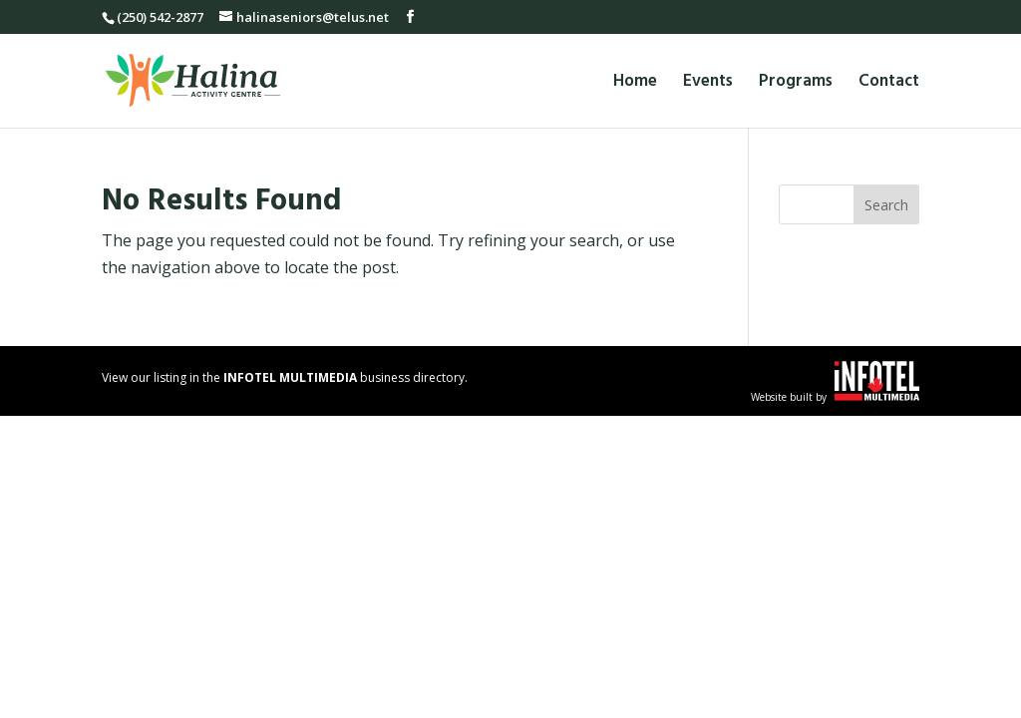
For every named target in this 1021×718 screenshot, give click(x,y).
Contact (888, 84)
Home (635, 84)
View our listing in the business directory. (285, 377)
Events (708, 84)
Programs (796, 84)
